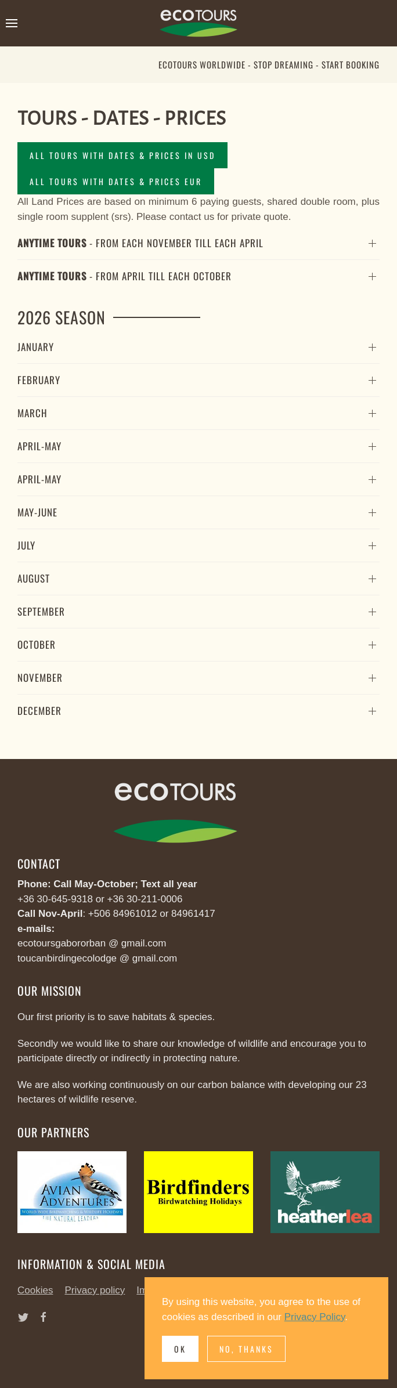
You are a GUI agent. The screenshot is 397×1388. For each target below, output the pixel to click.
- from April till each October (124, 276)
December (39, 710)
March (32, 413)
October (36, 644)
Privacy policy (94, 1290)
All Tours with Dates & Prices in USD (122, 155)
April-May (39, 446)
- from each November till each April (140, 243)
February (38, 380)
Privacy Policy (314, 1316)
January (35, 346)
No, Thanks (246, 1349)
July (26, 545)
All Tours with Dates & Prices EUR (116, 181)
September (41, 611)
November (40, 677)
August (33, 578)
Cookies (35, 1290)
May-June (37, 512)
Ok (180, 1349)
